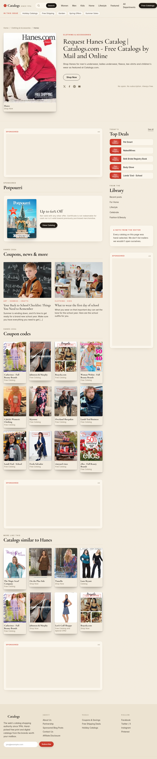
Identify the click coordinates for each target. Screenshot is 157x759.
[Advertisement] (51, 154)
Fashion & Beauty (118, 217)
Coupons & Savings (91, 720)
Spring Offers (75, 13)
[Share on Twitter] (64, 86)
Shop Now (72, 77)
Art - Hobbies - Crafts (16, 301)
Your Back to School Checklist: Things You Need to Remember (27, 307)
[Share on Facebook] (69, 86)
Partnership (48, 724)
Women (64, 6)
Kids (83, 6)
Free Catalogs (147, 5)
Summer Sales (92, 13)
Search (51, 6)
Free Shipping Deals (91, 724)
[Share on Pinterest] (74, 86)
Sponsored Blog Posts (53, 728)
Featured (115, 6)
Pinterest (125, 732)
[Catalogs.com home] (17, 5)
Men (74, 6)
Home (91, 6)
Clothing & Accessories (21, 28)
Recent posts (116, 197)
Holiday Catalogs (30, 13)
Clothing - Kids (63, 301)
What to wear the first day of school (77, 305)
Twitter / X (126, 724)
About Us (47, 720)
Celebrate (114, 212)
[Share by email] (79, 86)
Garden (61, 13)
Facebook (126, 720)
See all (150, 129)
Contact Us (48, 732)
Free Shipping (48, 13)
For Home (114, 202)
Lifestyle (102, 6)
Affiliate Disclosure (51, 735)
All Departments (129, 5)
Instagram (126, 728)
